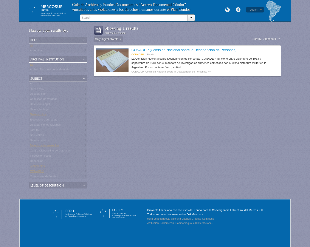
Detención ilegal (40, 105)
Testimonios (37, 166)
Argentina (36, 51)
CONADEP (37, 172)
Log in (253, 9)
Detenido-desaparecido (44, 146)
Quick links (238, 10)
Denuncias (36, 161)
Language (227, 10)
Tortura (34, 130)
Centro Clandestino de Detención (50, 151)
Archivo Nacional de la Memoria (50, 70)
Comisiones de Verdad (44, 177)
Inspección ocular (41, 156)
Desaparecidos (39, 141)
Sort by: (257, 38)
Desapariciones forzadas (45, 125)
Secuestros (37, 135)
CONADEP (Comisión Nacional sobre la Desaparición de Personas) (184, 50)
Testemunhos (38, 115)
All (31, 46)
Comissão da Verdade (43, 99)
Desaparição (38, 94)
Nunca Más (37, 89)
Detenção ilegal (39, 110)
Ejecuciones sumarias (43, 120)
